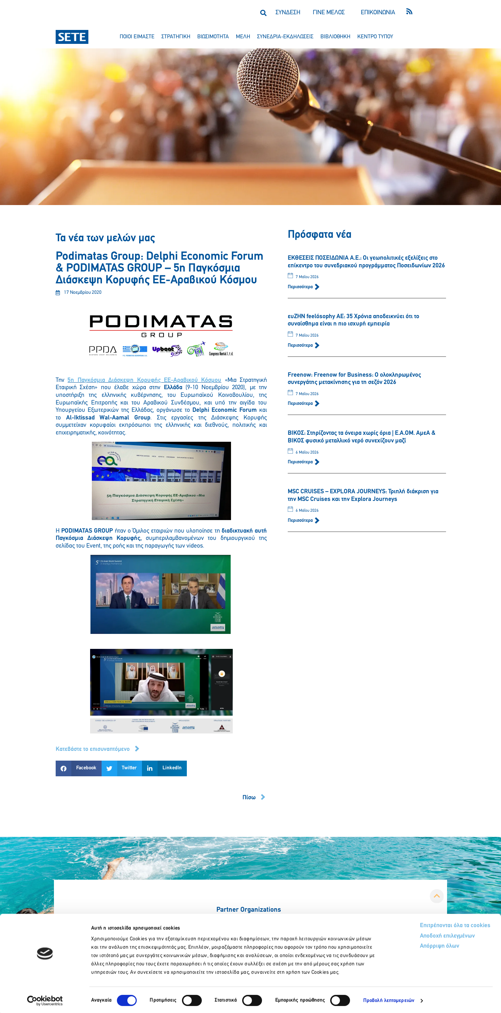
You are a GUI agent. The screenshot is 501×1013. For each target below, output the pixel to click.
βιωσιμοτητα (213, 37)
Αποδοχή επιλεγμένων (422, 935)
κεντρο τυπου (375, 37)
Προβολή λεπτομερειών (388, 999)
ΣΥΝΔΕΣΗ (288, 12)
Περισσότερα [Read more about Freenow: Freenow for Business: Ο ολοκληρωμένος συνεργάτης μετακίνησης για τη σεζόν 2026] (301, 403)
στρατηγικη (175, 37)
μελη (243, 37)
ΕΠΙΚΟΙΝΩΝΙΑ (378, 12)
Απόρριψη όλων (413, 945)
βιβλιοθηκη (335, 37)
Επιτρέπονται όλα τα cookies (428, 924)
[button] (263, 12)
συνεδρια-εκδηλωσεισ (285, 37)
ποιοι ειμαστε (137, 37)
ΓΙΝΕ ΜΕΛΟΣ (329, 12)
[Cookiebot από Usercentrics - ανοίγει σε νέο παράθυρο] (45, 999)
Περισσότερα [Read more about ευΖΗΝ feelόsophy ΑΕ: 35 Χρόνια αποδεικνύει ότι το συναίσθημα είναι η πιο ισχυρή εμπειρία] (301, 345)
